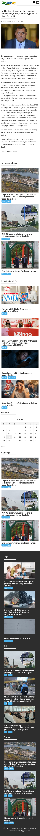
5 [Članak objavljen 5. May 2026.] (9, 430)
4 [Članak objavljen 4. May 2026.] (3, 430)
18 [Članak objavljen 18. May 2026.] (4, 437)
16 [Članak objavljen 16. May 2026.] (31, 434)
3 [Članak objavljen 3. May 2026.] (36, 427)
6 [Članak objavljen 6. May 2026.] (14, 430)
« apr (3, 446)
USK (6, 588)
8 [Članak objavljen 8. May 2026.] (25, 430)
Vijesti (10, 156)
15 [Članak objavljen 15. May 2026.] (25, 434)
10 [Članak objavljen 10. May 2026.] (36, 430)
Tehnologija (12, 377)
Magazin (4, 313)
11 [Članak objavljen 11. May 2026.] (4, 434)
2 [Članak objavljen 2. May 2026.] (30, 427)
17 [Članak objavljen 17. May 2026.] (36, 434)
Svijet (3, 201)
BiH (5, 156)
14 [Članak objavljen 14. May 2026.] (20, 434)
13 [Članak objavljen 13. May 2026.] (15, 434)
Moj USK (19, 21)
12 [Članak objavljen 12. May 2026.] (9, 434)
